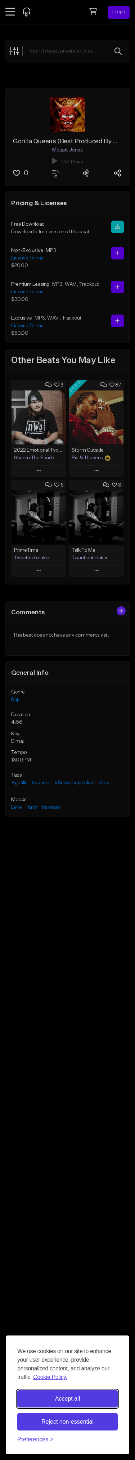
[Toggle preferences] (35, 1439)
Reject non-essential (67, 1422)
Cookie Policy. (50, 1377)
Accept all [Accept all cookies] (67, 1399)
